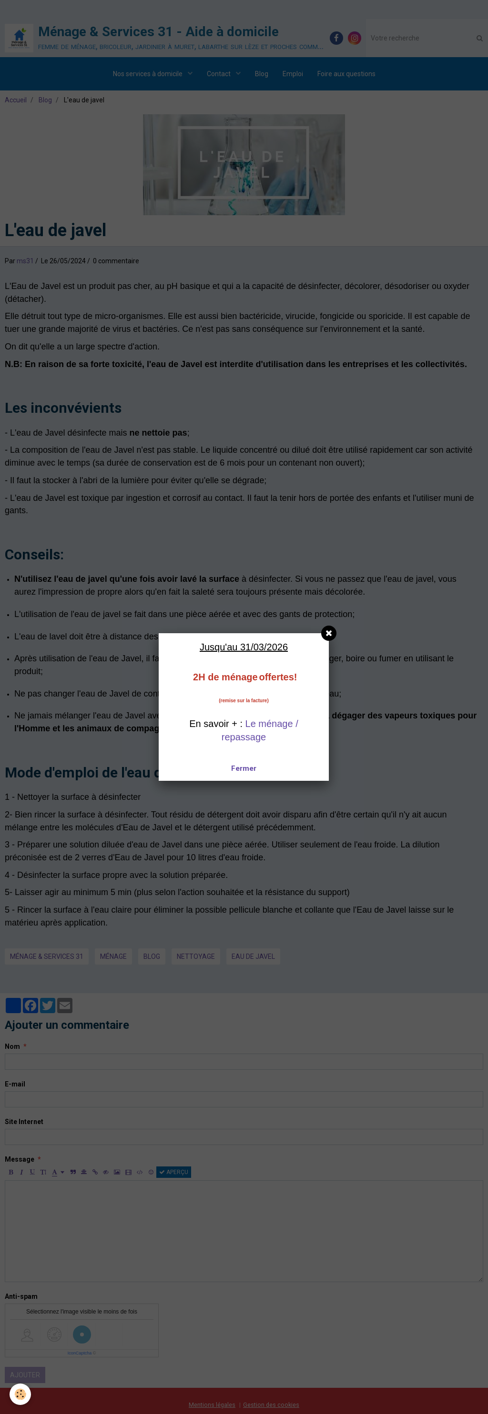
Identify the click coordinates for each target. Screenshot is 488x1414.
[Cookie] (20, 1394)
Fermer (243, 768)
